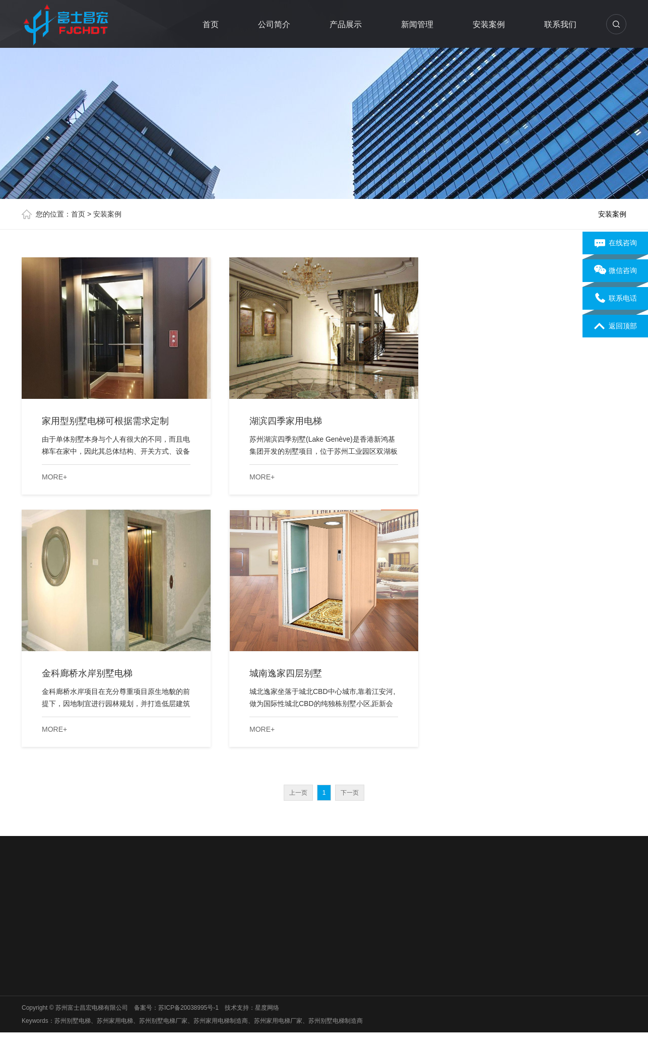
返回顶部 (615, 326)
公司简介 (274, 24)
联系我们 (561, 24)
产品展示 (346, 24)
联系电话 (615, 299)
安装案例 (489, 24)
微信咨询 (615, 271)
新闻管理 (418, 24)
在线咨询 (615, 243)
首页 (211, 24)
